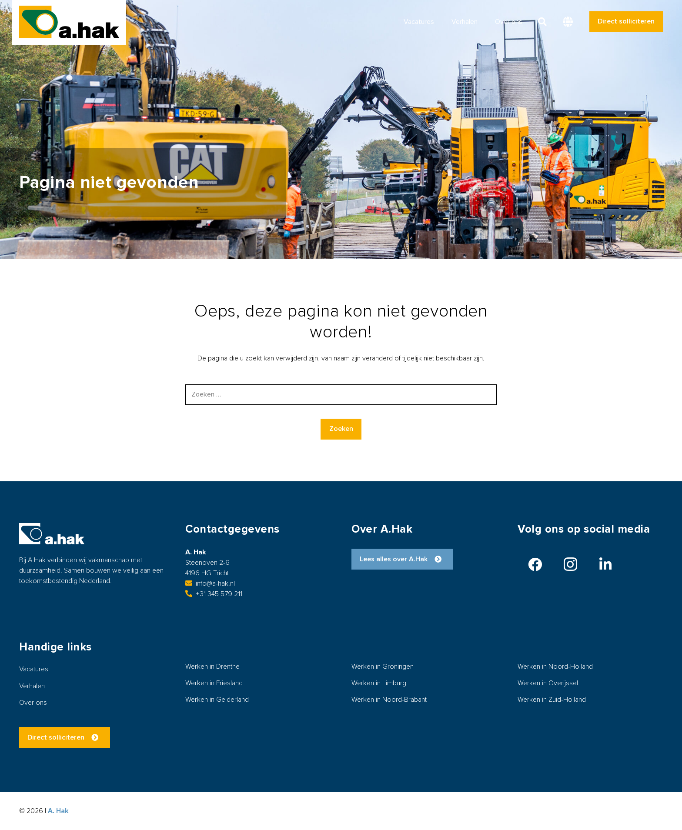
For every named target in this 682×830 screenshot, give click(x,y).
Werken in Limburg (378, 683)
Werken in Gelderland (217, 699)
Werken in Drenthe (212, 666)
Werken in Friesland (214, 683)
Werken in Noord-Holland (555, 666)
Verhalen (32, 686)
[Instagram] (570, 564)
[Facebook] (535, 564)
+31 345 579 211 (213, 593)
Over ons (33, 702)
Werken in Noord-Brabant (389, 699)
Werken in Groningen (382, 666)
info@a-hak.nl (210, 583)
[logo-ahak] (69, 22)
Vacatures (33, 669)
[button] (542, 22)
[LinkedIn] (605, 564)
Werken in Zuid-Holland (552, 699)
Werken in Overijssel (548, 683)
